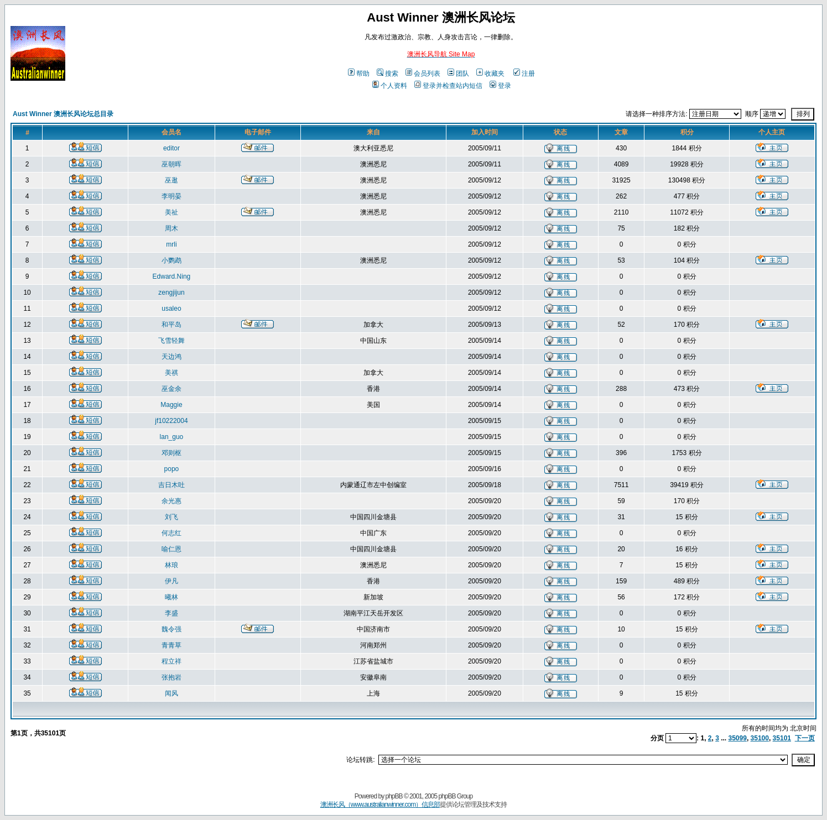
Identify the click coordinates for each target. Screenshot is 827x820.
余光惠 (171, 501)
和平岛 (171, 324)
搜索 (387, 73)
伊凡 (171, 581)
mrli (171, 244)
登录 (500, 86)
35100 (760, 738)
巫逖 (171, 180)
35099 (738, 738)
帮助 (359, 73)
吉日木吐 (171, 485)
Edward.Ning (172, 276)
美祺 (171, 373)
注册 (524, 73)
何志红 (171, 533)
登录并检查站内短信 (448, 86)
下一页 (805, 738)
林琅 (171, 565)
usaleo (171, 308)
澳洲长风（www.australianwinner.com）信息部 (380, 804)
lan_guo (172, 437)
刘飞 (171, 517)
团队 (458, 73)
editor (171, 148)
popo (171, 469)
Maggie (171, 405)
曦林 (171, 597)
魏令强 (171, 629)
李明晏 (171, 196)
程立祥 (171, 661)
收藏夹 (490, 73)
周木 (171, 228)
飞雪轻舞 (171, 340)
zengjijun (171, 292)
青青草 (171, 645)
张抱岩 (171, 677)
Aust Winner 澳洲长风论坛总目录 (63, 114)
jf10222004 (171, 421)
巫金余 (171, 389)
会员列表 (422, 73)
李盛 (171, 613)
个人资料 (389, 86)
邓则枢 (171, 453)
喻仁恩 (171, 549)
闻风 (171, 693)
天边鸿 (171, 357)
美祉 (171, 212)
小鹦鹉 (171, 260)
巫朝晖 (171, 164)
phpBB (394, 796)
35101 (782, 738)
